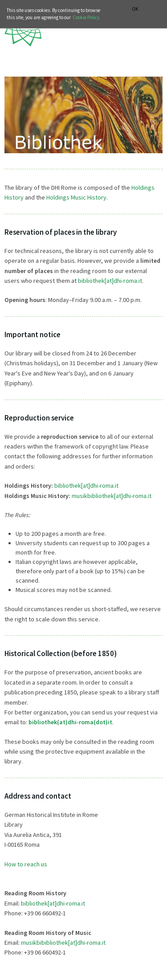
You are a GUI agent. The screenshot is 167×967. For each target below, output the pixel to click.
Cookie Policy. (87, 17)
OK (135, 9)
